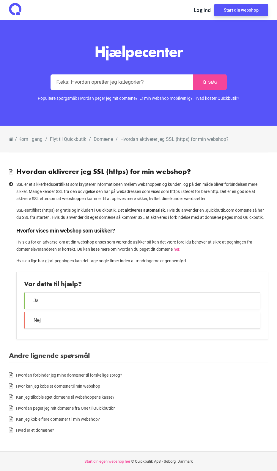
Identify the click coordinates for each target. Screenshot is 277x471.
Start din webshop (241, 10)
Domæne (103, 139)
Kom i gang (30, 139)
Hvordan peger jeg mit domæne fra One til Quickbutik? (65, 408)
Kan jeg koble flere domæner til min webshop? (58, 419)
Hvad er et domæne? (35, 430)
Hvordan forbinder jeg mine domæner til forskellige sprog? (69, 375)
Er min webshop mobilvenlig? (166, 98)
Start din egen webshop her (107, 461)
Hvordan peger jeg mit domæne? (108, 98)
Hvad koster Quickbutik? (216, 98)
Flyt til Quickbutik (68, 139)
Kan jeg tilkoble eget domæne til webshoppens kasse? (65, 397)
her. (177, 249)
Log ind (202, 10)
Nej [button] (37, 320)
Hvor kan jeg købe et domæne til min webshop (58, 386)
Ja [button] (36, 300)
